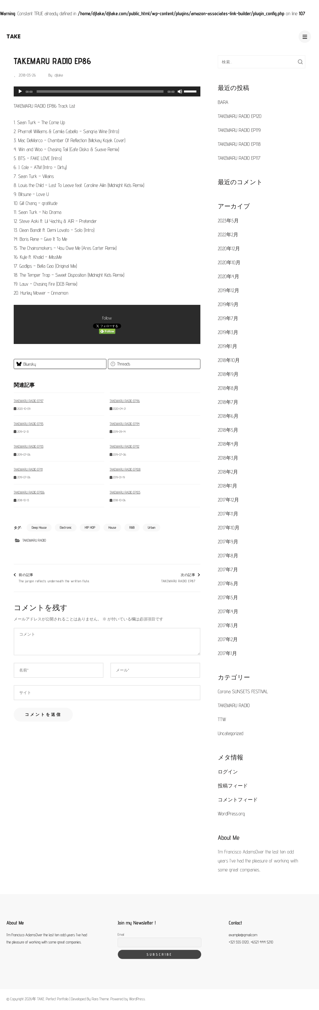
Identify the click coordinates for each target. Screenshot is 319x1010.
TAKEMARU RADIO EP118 (239, 144)
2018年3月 (228, 458)
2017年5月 (228, 597)
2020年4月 (228, 276)
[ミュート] (179, 91)
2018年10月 (229, 360)
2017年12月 (228, 500)
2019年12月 (228, 290)
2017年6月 (228, 584)
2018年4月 (228, 444)
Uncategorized (230, 733)
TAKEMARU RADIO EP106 (29, 492)
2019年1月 (227, 346)
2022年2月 (228, 235)
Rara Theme (100, 999)
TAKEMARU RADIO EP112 (124, 446)
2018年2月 (228, 472)
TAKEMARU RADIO (34, 540)
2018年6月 (228, 416)
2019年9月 (228, 304)
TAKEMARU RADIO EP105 (125, 492)
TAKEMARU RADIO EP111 (28, 469)
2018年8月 (228, 388)
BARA (223, 102)
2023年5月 (228, 221)
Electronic (66, 527)
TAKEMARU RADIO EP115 (28, 424)
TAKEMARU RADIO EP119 (239, 130)
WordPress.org (231, 814)
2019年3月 (228, 332)
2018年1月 (227, 486)
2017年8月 (228, 556)
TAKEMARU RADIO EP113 (28, 446)
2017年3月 (228, 625)
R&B (132, 527)
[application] (107, 91)
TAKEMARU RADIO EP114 (125, 424)
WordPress (137, 999)
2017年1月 (227, 653)
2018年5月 (228, 430)
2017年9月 (228, 542)
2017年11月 (228, 514)
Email (121, 934)
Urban (151, 527)
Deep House (39, 527)
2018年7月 (228, 402)
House (112, 527)
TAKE (13, 36)
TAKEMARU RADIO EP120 (239, 116)
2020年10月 (229, 262)
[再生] (20, 91)
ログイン (228, 772)
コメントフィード (238, 800)
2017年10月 (228, 528)
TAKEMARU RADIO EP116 (125, 401)
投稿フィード (233, 786)
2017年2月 (228, 639)
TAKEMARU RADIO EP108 (125, 469)
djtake (59, 75)
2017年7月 (228, 570)
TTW (222, 719)
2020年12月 (229, 249)
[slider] (100, 91)
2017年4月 (228, 611)
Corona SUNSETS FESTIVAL (243, 691)
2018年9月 (228, 374)
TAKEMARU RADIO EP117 (28, 401)
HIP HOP (90, 527)
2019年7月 (228, 318)
